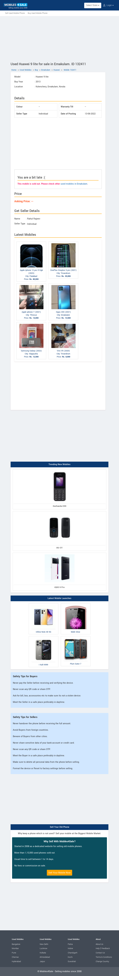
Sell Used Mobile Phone (15, 13)
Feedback (106, 948)
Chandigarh (72, 952)
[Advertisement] (59, 38)
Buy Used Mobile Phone (37, 13)
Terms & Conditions (104, 957)
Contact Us (100, 952)
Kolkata (43, 952)
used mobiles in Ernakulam (74, 183)
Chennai (15, 957)
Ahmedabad (45, 957)
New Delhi (44, 944)
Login (108, 5)
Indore (70, 948)
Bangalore (16, 944)
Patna (70, 944)
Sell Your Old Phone (59, 827)
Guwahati (72, 961)
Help (98, 948)
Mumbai (15, 948)
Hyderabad (16, 961)
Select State (92, 5)
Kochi (70, 957)
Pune (14, 952)
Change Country (102, 961)
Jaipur (42, 961)
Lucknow (43, 948)
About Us (99, 944)
